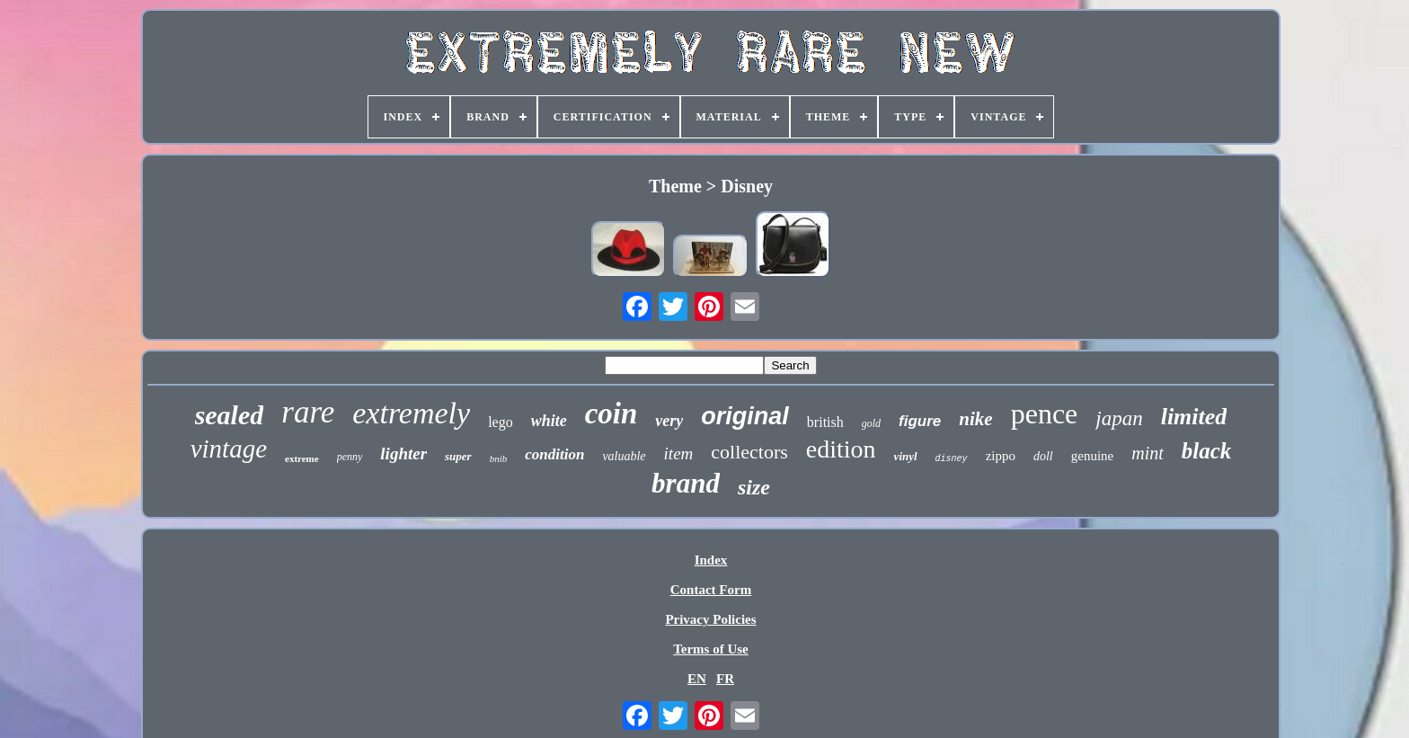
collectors (749, 451)
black (1207, 451)
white (549, 421)
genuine (1092, 456)
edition (841, 449)
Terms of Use (711, 649)
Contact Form (710, 589)
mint (1147, 453)
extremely (411, 413)
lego (500, 422)
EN (696, 678)
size (754, 487)
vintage (229, 448)
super (458, 456)
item (679, 453)
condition (554, 454)
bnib (499, 458)
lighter (403, 453)
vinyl (905, 456)
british (825, 422)
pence (1044, 413)
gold (871, 423)
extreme (302, 458)
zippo (1000, 456)
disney (951, 459)
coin (611, 413)
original (745, 416)
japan (1118, 418)
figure (920, 421)
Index (711, 560)
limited (1194, 417)
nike (975, 419)
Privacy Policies (710, 619)
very (669, 421)
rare (307, 412)
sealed (229, 415)
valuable (623, 456)
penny (350, 456)
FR (725, 678)
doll (1043, 456)
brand (685, 483)
